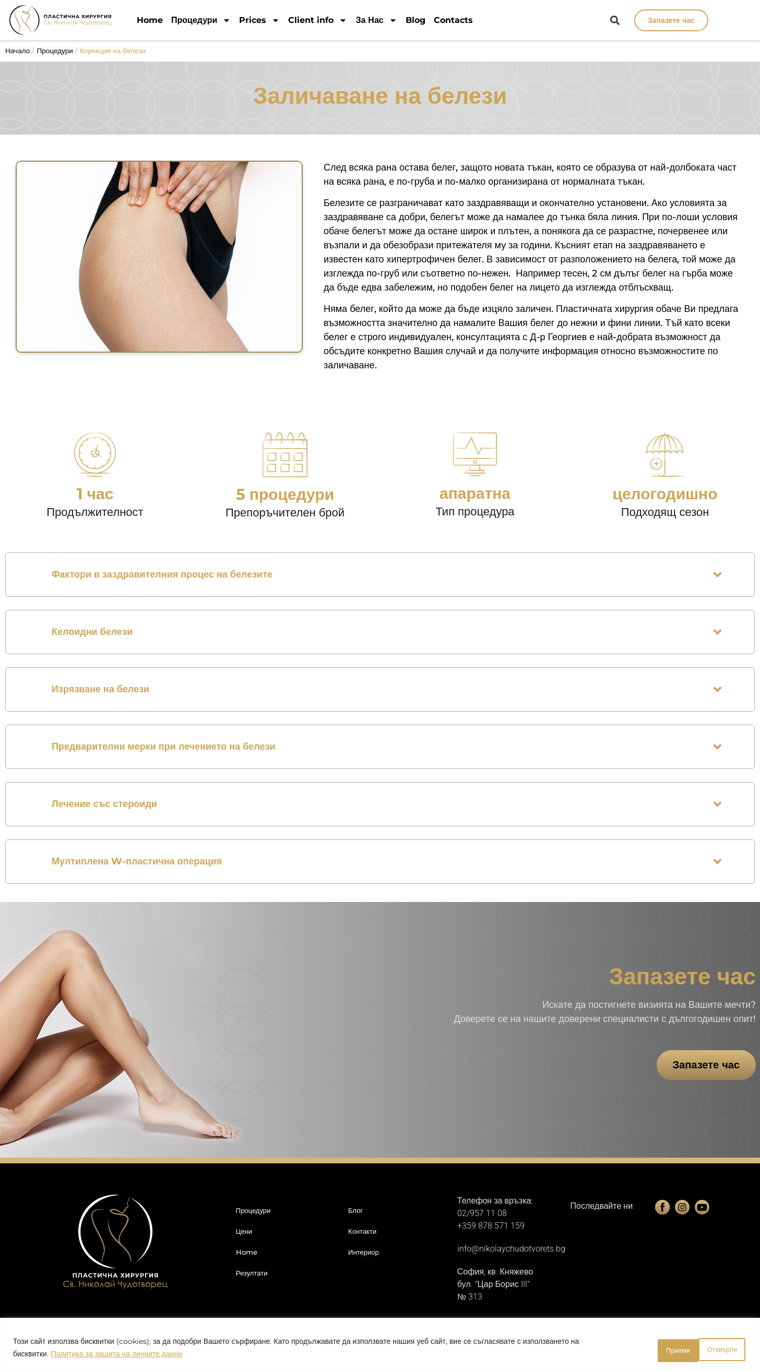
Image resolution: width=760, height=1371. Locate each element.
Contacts (453, 20)
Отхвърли (654, 1349)
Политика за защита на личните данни (116, 1356)
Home (150, 20)
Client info (317, 20)
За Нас (376, 20)
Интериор (363, 1252)
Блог (355, 1210)
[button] (615, 20)
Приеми (718, 1349)
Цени (244, 1231)
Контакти (362, 1231)
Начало (17, 50)
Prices (259, 20)
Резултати (252, 1273)
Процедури (201, 20)
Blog (415, 20)
